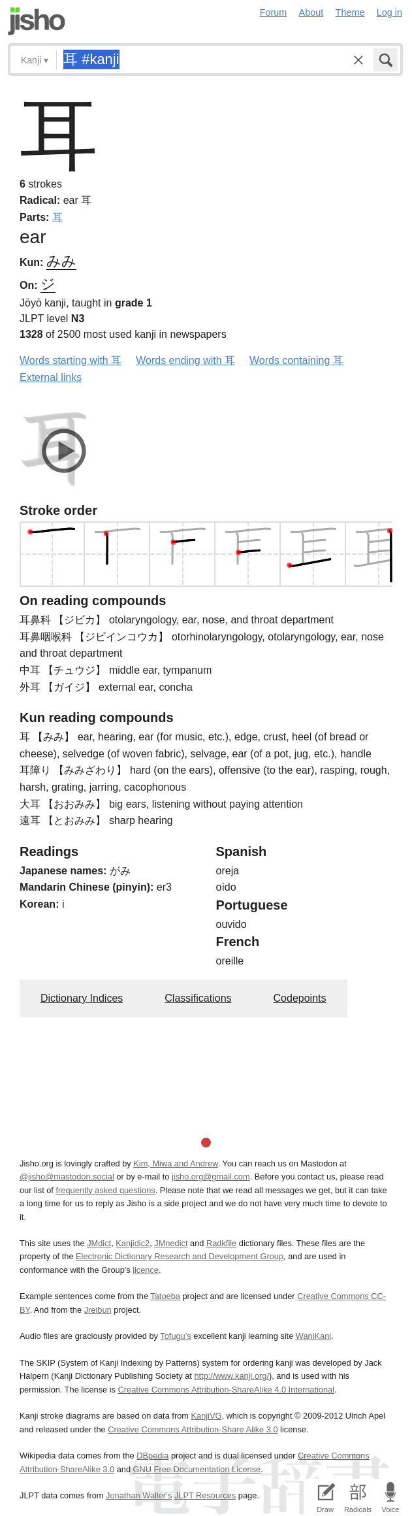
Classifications (198, 998)
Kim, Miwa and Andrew (175, 1163)
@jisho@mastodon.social (67, 1176)
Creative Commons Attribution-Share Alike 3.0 (192, 1429)
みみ (61, 261)
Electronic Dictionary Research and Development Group (179, 1256)
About (311, 12)
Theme (350, 12)
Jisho (36, 21)
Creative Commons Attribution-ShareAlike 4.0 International (226, 1389)
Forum (273, 12)
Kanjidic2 (133, 1243)
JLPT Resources (205, 1495)
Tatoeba (165, 1296)
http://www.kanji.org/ (231, 1376)
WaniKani (313, 1336)
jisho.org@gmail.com (211, 1176)
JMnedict (170, 1243)
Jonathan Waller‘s (139, 1495)
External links (51, 377)
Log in (389, 12)
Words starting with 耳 (70, 360)
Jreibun (98, 1310)
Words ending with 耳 (185, 360)
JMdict (99, 1243)
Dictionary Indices (81, 998)
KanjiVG (206, 1416)
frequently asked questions (105, 1190)
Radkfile (221, 1243)
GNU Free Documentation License (197, 1469)
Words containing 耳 (296, 360)
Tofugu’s (175, 1336)
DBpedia (152, 1455)
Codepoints (300, 998)
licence (146, 1270)
